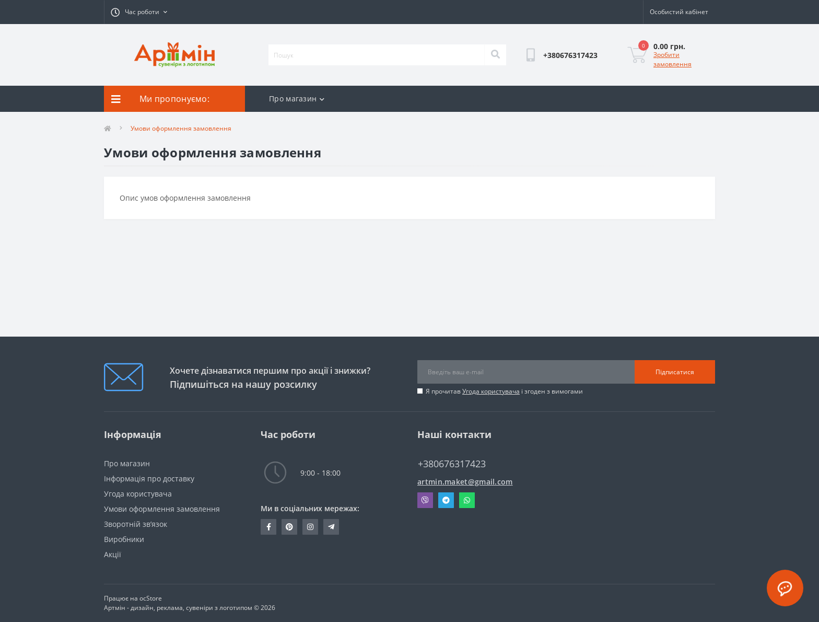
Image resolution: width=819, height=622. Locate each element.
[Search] (495, 54)
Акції (112, 554)
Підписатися (675, 371)
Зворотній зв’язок (135, 524)
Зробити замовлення (672, 59)
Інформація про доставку (149, 478)
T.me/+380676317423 (331, 527)
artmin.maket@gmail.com (465, 482)
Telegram (446, 500)
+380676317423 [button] (452, 464)
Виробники (124, 539)
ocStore (150, 598)
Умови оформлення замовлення (162, 509)
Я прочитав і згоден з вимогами (504, 391)
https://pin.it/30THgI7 (289, 527)
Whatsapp (467, 500)
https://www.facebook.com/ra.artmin (268, 527)
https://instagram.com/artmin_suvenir (310, 527)
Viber (425, 500)
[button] (139, 12)
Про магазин (297, 98)
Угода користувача (491, 391)
